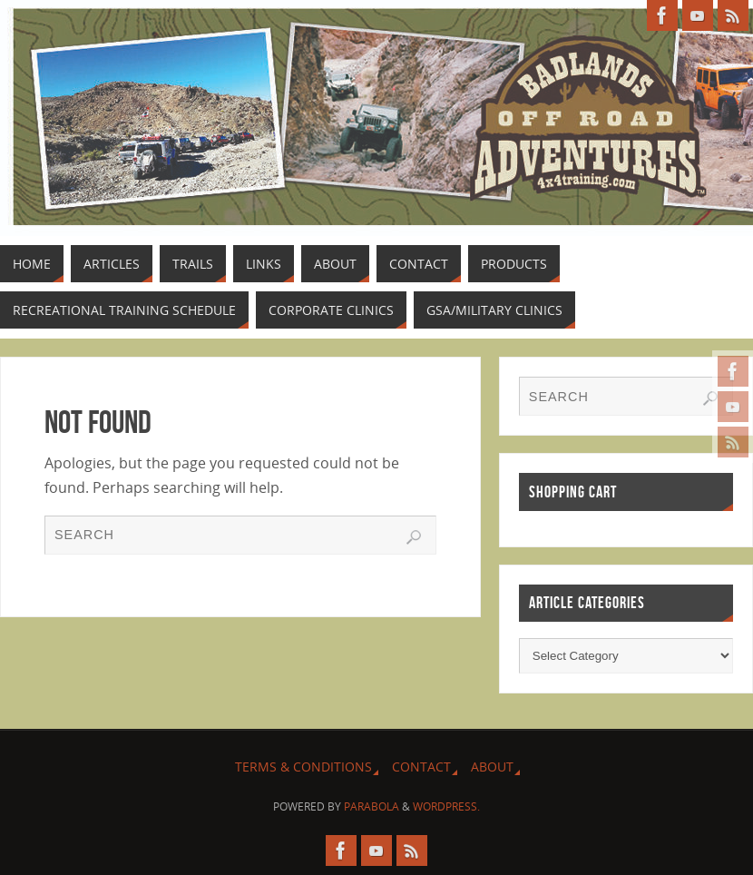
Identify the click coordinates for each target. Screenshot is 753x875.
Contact (421, 766)
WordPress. (446, 806)
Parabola (371, 806)
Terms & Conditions (303, 766)
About (492, 766)
